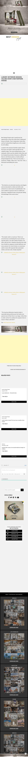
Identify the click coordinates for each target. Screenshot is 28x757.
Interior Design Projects (5, 129)
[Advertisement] (14, 57)
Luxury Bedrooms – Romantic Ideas (9, 393)
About (8, 691)
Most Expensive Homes (9, 322)
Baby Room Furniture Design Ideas (14, 365)
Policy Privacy (14, 691)
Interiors (11, 129)
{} (17, 474)
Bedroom (3, 444)
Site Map (20, 691)
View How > (14, 710)
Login (25, 465)
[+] (19, 474)
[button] (26, 648)
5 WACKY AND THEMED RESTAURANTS (17, 369)
